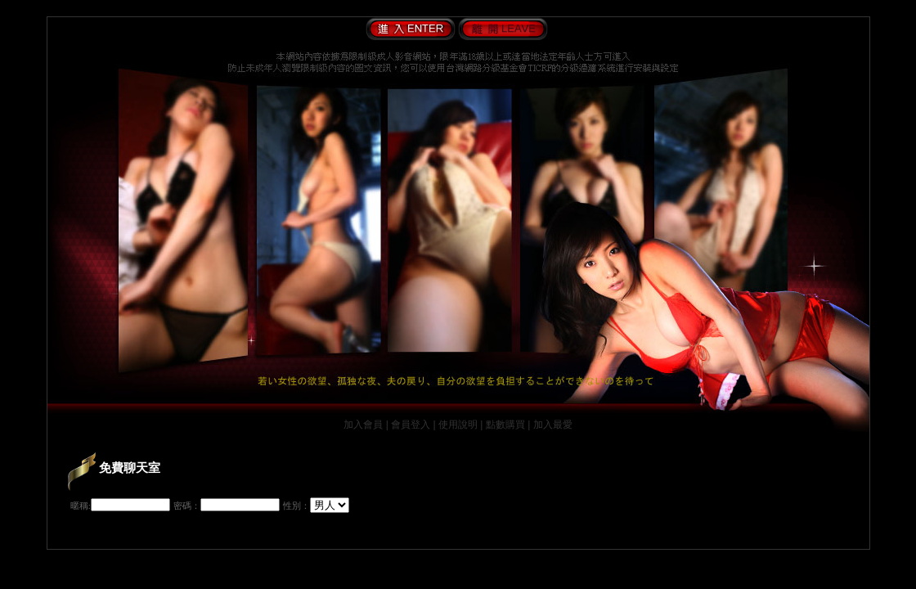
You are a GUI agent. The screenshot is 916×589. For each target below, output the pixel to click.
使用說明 (458, 424)
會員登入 (410, 424)
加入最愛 (552, 424)
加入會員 (363, 424)
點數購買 (505, 424)
